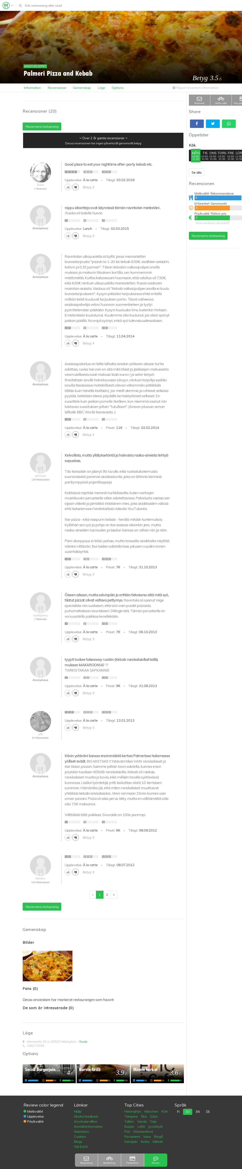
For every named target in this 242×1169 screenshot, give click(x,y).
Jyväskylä (155, 1126)
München (151, 1111)
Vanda (142, 1121)
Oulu (153, 1121)
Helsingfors (133, 1111)
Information (32, 88)
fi (178, 1112)
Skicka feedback (86, 1116)
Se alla (196, 172)
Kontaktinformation (88, 1126)
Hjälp (77, 1111)
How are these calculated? (213, 223)
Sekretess (81, 1131)
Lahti (141, 1126)
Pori (127, 1131)
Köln (164, 1111)
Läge (101, 88)
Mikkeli (158, 1141)
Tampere (131, 1116)
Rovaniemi (132, 1136)
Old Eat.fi (81, 1146)
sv (188, 1112)
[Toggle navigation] (8, 5)
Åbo (144, 1116)
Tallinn (129, 1121)
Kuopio (129, 1126)
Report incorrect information (195, 88)
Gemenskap (82, 88)
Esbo (154, 1116)
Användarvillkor (85, 1121)
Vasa (147, 1136)
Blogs (78, 1141)
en (198, 1112)
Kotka (145, 1141)
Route (83, 1042)
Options (118, 88)
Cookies (80, 1136)
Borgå (158, 1136)
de (208, 1112)
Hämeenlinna (143, 1131)
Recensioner (57, 88)
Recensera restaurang (208, 236)
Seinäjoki (131, 1141)
